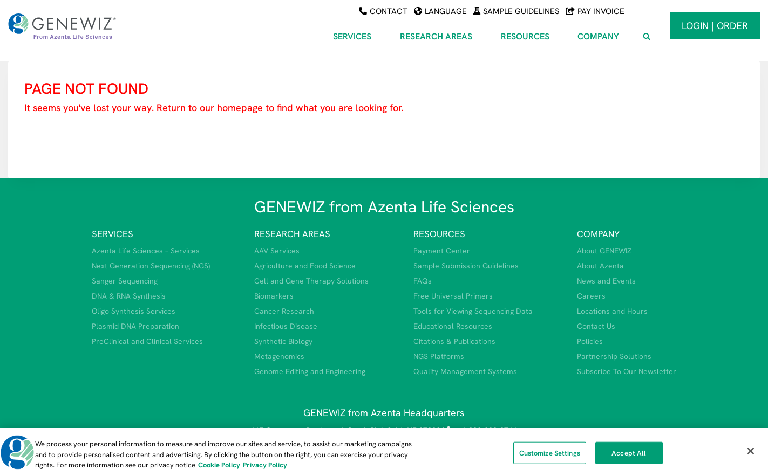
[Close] (751, 451)
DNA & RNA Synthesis (129, 296)
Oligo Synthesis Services (133, 311)
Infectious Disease (285, 326)
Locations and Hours (612, 311)
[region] (384, 452)
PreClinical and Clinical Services (147, 341)
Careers (591, 296)
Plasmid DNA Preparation (135, 326)
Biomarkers (274, 296)
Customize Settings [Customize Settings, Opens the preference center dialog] (549, 452)
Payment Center (441, 251)
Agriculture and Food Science (305, 266)
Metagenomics (279, 356)
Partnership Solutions (614, 356)
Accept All (628, 452)
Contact (383, 11)
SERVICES (112, 234)
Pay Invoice (595, 11)
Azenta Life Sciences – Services (146, 251)
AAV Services (277, 251)
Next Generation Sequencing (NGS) (151, 266)
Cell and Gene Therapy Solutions (311, 281)
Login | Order (715, 25)
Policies (590, 341)
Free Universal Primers (453, 296)
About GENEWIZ (604, 251)
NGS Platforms (438, 356)
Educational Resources (452, 326)
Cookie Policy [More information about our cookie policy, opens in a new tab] (219, 465)
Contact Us (596, 326)
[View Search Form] (646, 36)
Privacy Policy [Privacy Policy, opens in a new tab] (265, 465)
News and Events (606, 281)
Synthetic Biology (283, 341)
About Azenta (600, 266)
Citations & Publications (454, 341)
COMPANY (598, 234)
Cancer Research (284, 311)
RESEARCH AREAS (292, 234)
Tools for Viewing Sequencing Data (473, 311)
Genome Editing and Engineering (309, 371)
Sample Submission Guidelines (466, 266)
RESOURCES (439, 234)
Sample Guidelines (516, 11)
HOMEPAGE (52, 139)
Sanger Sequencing (125, 281)
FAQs (422, 281)
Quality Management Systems (465, 371)
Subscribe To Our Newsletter (626, 371)
